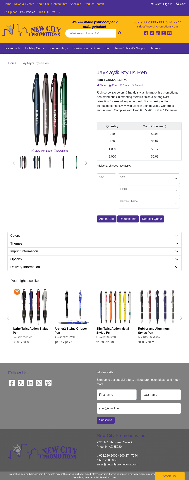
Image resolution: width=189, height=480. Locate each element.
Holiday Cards (34, 48)
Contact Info (59, 4)
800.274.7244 (170, 22)
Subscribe (105, 420)
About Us (43, 4)
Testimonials (12, 48)
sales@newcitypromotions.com (157, 26)
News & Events (24, 4)
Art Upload (11, 12)
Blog (107, 48)
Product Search (94, 4)
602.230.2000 (144, 22)
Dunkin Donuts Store (86, 48)
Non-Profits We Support (130, 48)
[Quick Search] (90, 33)
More (156, 48)
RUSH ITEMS (47, 12)
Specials (75, 4)
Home (7, 4)
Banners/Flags (58, 48)
